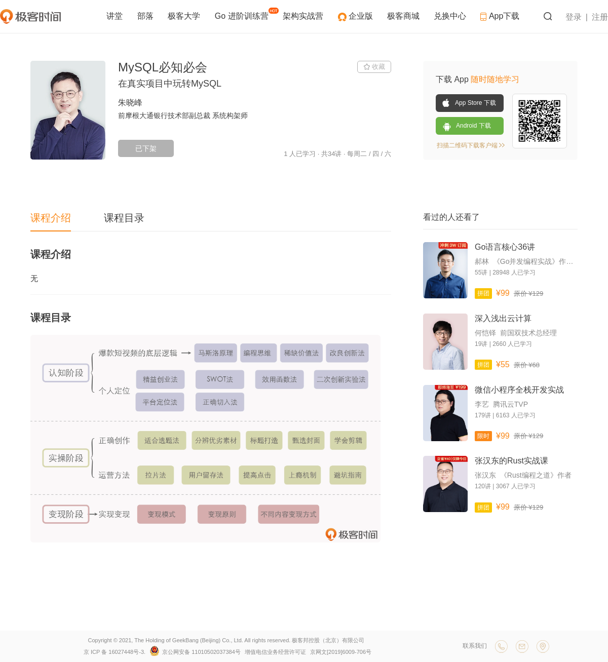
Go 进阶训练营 (246, 14)
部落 (146, 16)
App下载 (499, 16)
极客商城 (404, 16)
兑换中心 (451, 16)
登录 (573, 17)
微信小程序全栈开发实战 (519, 389)
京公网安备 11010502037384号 (195, 652)
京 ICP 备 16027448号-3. (114, 652)
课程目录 (124, 217)
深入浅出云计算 (503, 318)
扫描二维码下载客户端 (471, 145)
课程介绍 (50, 217)
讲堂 (115, 16)
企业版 (362, 16)
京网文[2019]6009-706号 (340, 652)
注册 (600, 17)
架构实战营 (304, 16)
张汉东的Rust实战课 (511, 460)
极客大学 (185, 16)
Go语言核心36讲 (505, 247)
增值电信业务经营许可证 (275, 652)
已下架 (146, 148)
